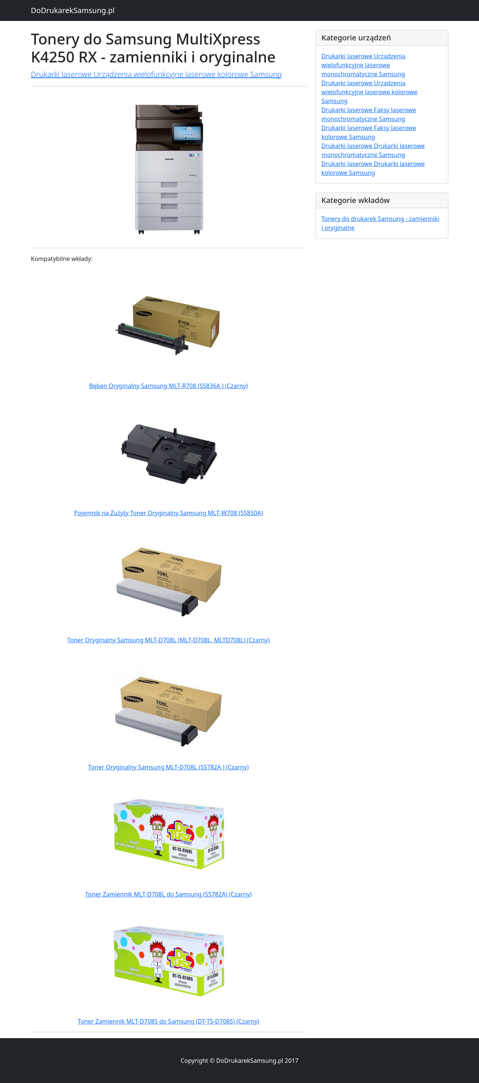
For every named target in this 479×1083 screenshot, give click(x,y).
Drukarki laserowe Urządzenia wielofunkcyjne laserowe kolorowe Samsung (156, 74)
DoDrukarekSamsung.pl (73, 10)
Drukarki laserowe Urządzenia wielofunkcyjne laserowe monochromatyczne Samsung (364, 65)
